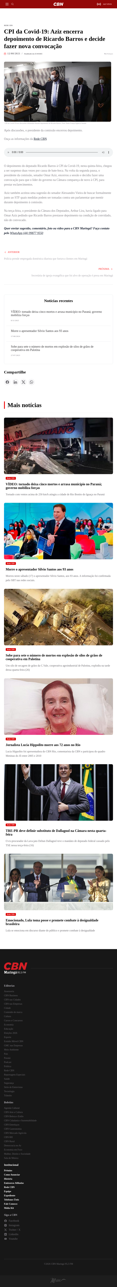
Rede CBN (40, 139)
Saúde (7, 1079)
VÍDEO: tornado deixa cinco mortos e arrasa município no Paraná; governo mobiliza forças (56, 313)
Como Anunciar (12, 1174)
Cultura (7, 1016)
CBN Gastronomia (13, 1129)
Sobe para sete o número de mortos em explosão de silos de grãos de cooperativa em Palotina (52, 348)
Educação (8, 1029)
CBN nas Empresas (13, 1004)
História (8, 1179)
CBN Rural (9, 1141)
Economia (9, 1024)
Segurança (9, 1083)
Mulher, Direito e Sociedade (17, 1154)
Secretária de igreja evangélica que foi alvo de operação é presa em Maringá (72, 275)
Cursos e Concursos (13, 1020)
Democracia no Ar (12, 1145)
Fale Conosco (10, 1204)
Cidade (7, 1008)
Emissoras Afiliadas (14, 1183)
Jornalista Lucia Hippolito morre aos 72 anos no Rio (43, 745)
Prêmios (8, 1170)
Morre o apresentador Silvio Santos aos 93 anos (39, 331)
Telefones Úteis (11, 1199)
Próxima (105, 269)
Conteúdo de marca (13, 1012)
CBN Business (11, 995)
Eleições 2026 (10, 1033)
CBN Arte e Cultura (13, 1112)
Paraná (7, 1058)
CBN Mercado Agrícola (15, 1133)
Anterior (12, 252)
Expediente (9, 1195)
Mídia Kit (9, 1208)
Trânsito (8, 1095)
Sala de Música (11, 1158)
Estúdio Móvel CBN (13, 1041)
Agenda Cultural (12, 1108)
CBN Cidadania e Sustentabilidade (20, 1120)
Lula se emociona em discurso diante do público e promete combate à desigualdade (50, 930)
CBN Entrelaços (11, 1124)
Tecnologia (9, 1091)
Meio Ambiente (11, 1049)
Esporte (7, 1037)
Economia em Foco (13, 1149)
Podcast (7, 1062)
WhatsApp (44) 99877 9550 (26, 233)
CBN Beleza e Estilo (13, 1116)
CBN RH (8, 1137)
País (6, 1054)
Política (7, 1066)
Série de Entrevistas (13, 1087)
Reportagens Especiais (14, 1074)
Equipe (7, 1191)
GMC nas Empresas (13, 1045)
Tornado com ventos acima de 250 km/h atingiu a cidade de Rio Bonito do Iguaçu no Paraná (55, 494)
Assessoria (9, 991)
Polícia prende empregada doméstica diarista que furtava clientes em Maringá (45, 258)
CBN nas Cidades (12, 999)
